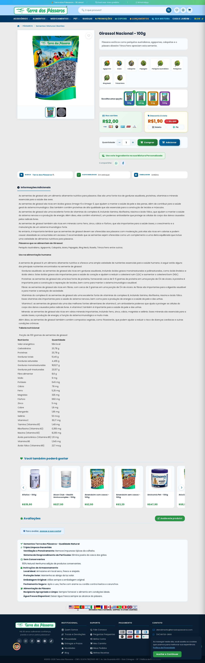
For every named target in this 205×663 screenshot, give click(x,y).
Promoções (103, 18)
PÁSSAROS (28, 25)
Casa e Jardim (182, 18)
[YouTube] (38, 641)
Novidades (68, 648)
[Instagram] (25, 641)
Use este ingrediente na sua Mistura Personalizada (132, 155)
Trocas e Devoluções (73, 634)
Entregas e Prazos (71, 643)
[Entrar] (183, 10)
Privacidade (68, 639)
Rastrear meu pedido (112, 2)
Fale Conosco (98, 629)
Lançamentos (139, 18)
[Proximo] (181, 487)
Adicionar (169, 142)
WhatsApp (137, 2)
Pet (77, 18)
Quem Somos (69, 629)
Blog (198, 18)
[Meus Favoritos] (177, 10)
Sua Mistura (161, 18)
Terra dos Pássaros (43, 174)
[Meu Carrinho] (190, 10)
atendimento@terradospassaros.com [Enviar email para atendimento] (172, 629)
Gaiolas (87, 18)
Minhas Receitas (99, 652)
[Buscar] (168, 10)
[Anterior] (23, 487)
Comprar (147, 142)
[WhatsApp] (19, 641)
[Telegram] (44, 641)
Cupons (121, 18)
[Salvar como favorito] (89, 35)
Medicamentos (60, 18)
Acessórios (21, 18)
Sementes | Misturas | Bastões (50, 25)
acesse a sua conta (50, 531)
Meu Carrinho (98, 643)
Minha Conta (98, 639)
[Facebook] (32, 641)
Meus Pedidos (98, 648)
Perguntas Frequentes (102, 634)
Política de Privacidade (150, 659)
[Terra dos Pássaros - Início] (40, 10)
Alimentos (40, 18)
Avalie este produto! (170, 518)
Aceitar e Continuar (167, 654)
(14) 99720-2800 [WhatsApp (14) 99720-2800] (162, 634)
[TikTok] (51, 641)
